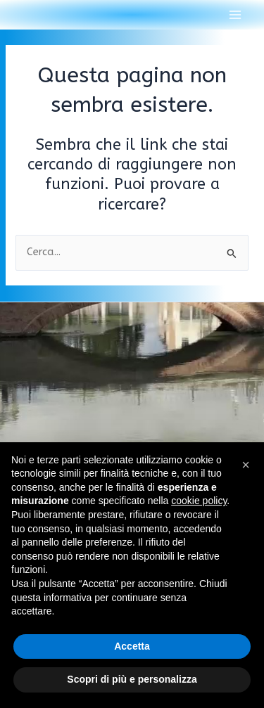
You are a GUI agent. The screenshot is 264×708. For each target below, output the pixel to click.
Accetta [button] (132, 646)
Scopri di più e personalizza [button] (131, 679)
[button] (245, 464)
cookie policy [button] (199, 500)
